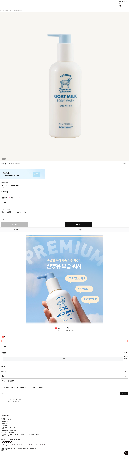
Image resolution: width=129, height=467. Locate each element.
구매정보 (81, 230)
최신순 (125, 358)
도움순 (125, 361)
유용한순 (126, 356)
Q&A (112, 230)
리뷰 (48, 230)
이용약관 (25, 444)
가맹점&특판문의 (19, 444)
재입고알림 (78, 224)
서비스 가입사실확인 (5, 435)
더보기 (64, 358)
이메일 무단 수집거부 (41, 444)
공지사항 (8, 444)
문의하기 (123, 393)
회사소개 (3, 444)
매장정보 (13, 444)
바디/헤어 (5, 10)
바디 (11, 10)
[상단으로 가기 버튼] (126, 458)
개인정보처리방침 (32, 444)
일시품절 (14, 224)
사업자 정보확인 (4, 423)
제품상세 (16, 230)
